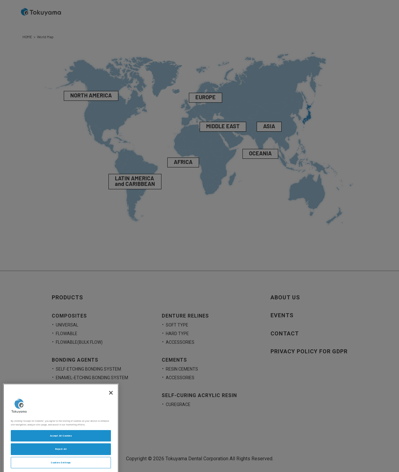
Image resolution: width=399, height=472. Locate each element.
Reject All (61, 452)
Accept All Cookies (61, 439)
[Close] (111, 396)
